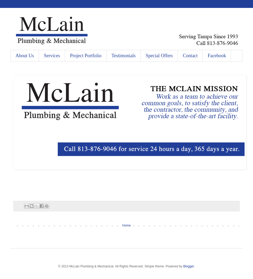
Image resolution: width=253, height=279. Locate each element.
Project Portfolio (86, 55)
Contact (190, 55)
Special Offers (159, 55)
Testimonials (123, 55)
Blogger (188, 266)
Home (126, 225)
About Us (25, 55)
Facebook (217, 55)
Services (52, 55)
